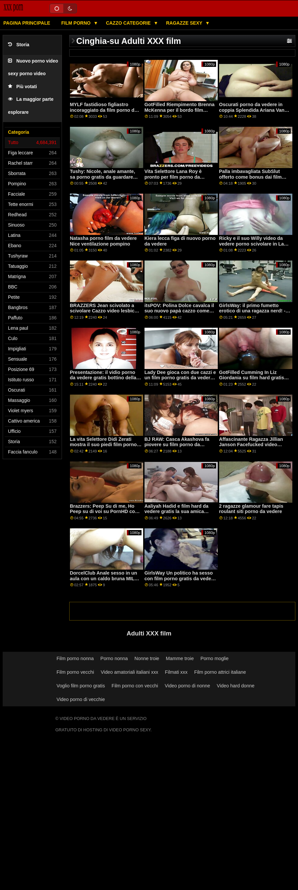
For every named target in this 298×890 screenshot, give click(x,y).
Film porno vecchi (75, 672)
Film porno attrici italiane (220, 672)
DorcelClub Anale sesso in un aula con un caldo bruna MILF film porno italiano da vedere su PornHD (104, 581)
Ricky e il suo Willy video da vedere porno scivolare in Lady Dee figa (254, 244)
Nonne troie (147, 658)
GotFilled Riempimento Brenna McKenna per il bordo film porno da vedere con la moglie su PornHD (180, 113)
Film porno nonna (75, 658)
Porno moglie (214, 658)
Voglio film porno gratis (81, 685)
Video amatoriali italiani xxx (129, 672)
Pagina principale (26, 23)
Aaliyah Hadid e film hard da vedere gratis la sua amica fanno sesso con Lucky (176, 511)
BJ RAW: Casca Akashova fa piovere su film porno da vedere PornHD (177, 445)
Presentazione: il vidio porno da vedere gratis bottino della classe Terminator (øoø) (103, 378)
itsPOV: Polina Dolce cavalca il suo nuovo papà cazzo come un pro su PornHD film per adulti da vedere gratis (179, 314)
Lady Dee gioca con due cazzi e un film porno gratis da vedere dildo (180, 378)
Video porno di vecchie (81, 699)
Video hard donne (235, 685)
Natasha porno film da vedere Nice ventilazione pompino (103, 241)
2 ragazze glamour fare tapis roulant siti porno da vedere (251, 508)
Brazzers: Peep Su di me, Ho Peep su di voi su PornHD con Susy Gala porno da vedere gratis (104, 514)
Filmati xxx (176, 672)
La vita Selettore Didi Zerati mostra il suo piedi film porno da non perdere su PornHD (103, 445)
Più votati (22, 86)
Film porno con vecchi (135, 685)
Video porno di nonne (187, 685)
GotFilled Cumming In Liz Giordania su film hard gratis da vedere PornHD (251, 378)
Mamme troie (180, 658)
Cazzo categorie (129, 23)
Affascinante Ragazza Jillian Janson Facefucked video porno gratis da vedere (251, 445)
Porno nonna (114, 658)
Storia (18, 44)
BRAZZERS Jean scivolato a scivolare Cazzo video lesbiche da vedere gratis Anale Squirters (105, 314)
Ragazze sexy (185, 23)
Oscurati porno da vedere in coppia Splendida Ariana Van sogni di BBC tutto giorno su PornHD (252, 113)
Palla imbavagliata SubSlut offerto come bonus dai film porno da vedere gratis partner (253, 177)
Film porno (76, 23)
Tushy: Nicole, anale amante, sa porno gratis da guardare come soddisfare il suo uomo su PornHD (103, 180)
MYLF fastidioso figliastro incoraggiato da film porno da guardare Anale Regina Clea (103, 110)
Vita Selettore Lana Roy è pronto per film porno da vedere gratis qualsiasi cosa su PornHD (180, 180)
